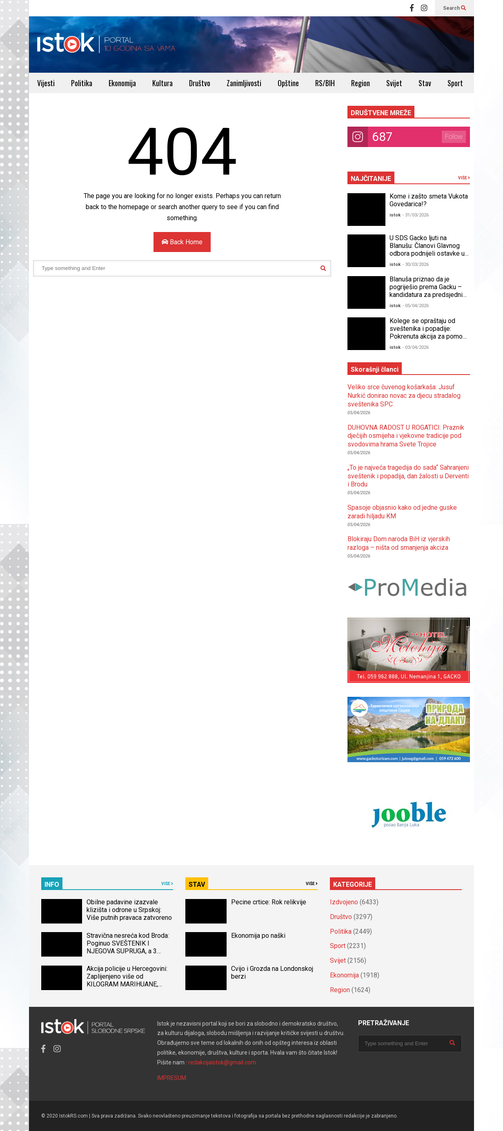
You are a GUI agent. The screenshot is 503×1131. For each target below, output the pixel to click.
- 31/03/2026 (416, 215)
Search (454, 8)
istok (395, 215)
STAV (197, 884)
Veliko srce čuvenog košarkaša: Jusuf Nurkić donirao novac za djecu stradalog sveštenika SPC (404, 395)
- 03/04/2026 (416, 347)
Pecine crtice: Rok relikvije (268, 902)
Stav (424, 83)
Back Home (182, 242)
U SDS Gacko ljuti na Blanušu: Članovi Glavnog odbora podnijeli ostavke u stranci (427, 249)
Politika (81, 83)
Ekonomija (122, 83)
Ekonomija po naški (258, 935)
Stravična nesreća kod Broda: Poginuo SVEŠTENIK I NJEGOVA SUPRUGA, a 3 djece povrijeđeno (128, 947)
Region (360, 83)
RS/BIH (325, 83)
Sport (455, 83)
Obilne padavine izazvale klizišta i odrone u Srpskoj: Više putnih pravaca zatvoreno (129, 909)
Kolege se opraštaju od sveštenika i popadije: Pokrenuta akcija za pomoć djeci (427, 332)
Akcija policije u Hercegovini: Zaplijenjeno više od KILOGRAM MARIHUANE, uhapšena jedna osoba (127, 980)
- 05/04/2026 (416, 305)
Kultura (162, 83)
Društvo (199, 83)
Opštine (288, 83)
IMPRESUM (171, 1078)
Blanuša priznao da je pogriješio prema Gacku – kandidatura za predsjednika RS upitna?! (429, 290)
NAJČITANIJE (371, 179)
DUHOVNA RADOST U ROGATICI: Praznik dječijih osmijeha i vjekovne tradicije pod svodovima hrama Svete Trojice (405, 436)
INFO (52, 884)
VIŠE (464, 178)
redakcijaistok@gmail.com (222, 1062)
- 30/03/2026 (416, 264)
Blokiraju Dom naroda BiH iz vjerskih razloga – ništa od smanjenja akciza (398, 543)
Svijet (394, 83)
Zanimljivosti (244, 83)
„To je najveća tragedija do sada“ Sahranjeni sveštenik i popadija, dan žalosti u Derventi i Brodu (408, 476)
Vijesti (46, 83)
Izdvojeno (344, 902)
